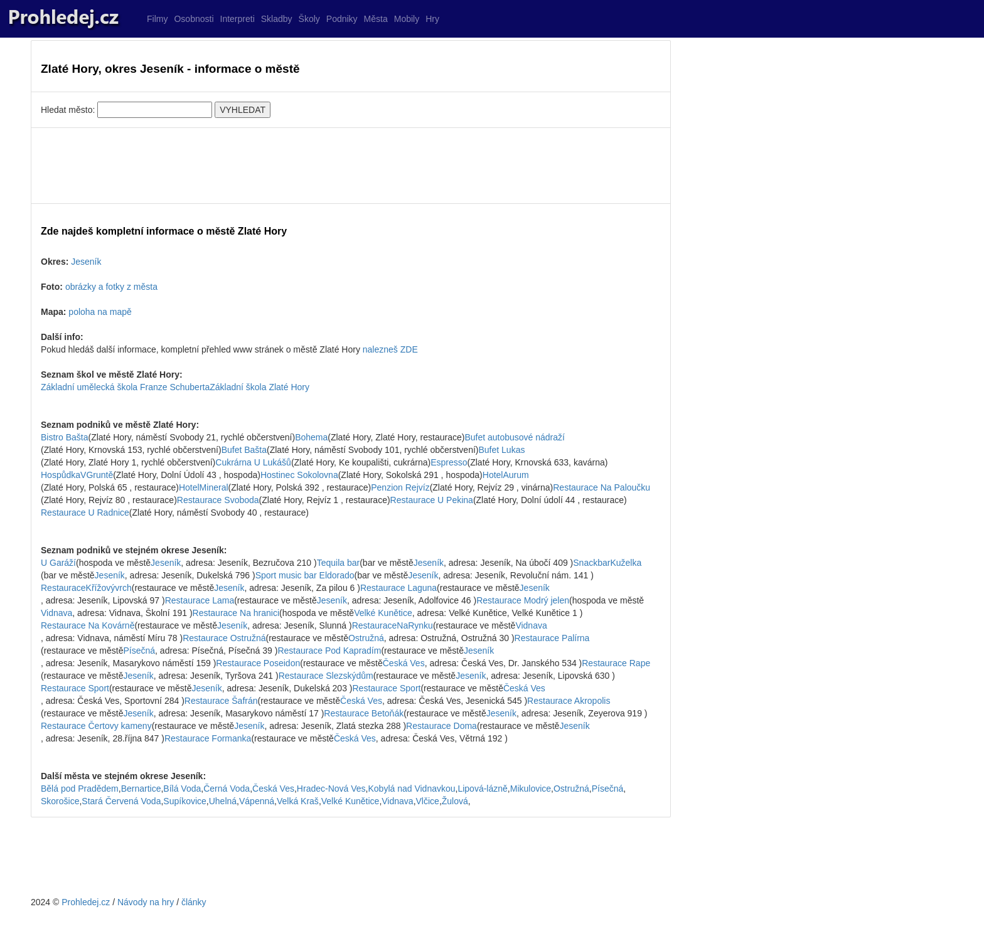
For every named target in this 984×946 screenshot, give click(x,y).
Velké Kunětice (383, 613)
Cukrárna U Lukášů (253, 462)
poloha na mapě (99, 312)
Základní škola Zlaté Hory (259, 387)
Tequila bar (338, 563)
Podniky (342, 19)
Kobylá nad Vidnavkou (411, 789)
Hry (432, 19)
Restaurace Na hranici (236, 613)
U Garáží (58, 563)
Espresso (448, 462)
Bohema (311, 437)
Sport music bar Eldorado (305, 575)
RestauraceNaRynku (392, 625)
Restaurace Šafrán (221, 701)
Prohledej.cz (86, 902)
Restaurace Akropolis (568, 701)
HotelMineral (203, 487)
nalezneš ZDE (390, 349)
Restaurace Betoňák (364, 713)
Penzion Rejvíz (400, 487)
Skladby (276, 19)
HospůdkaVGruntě (77, 475)
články (193, 902)
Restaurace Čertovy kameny (96, 726)
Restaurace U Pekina (431, 500)
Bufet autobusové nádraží (514, 437)
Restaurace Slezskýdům (326, 676)
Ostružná (366, 638)
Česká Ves (404, 663)
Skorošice (60, 801)
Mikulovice (530, 789)
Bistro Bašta (64, 437)
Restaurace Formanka (208, 738)
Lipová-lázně (482, 789)
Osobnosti (193, 19)
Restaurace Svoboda (218, 500)
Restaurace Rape (616, 663)
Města (376, 19)
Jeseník (86, 262)
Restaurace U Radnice (85, 513)
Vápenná (256, 801)
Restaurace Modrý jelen (522, 600)
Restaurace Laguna (398, 588)
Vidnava (56, 613)
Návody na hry (145, 902)
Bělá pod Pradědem (80, 789)
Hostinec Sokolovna (299, 475)
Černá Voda (226, 789)
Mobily (406, 19)
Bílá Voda (182, 789)
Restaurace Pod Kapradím (329, 651)
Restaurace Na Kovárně (87, 625)
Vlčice (427, 801)
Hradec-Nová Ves (331, 789)
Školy (309, 19)
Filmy (157, 19)
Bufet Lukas (501, 450)
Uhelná (223, 801)
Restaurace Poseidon (258, 663)
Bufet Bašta (244, 450)
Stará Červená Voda (121, 801)
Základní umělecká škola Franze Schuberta (125, 387)
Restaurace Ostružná (224, 638)
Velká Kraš (298, 801)
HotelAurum (506, 475)
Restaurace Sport (75, 688)
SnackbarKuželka (607, 563)
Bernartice (141, 789)
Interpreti (237, 19)
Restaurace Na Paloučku (601, 487)
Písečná (140, 651)
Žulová (455, 801)
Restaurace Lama (200, 600)
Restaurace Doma (441, 726)
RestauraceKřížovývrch (86, 588)
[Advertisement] (351, 165)
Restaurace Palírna (552, 638)
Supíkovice (184, 801)
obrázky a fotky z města (111, 287)
